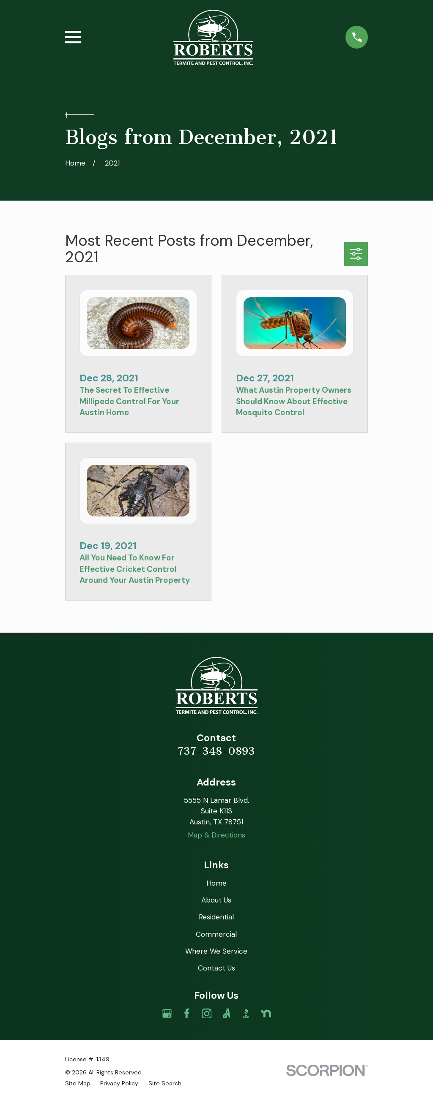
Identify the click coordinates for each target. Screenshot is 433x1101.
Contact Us (216, 968)
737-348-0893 (216, 751)
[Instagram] (207, 1014)
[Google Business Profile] (167, 1014)
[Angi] (227, 1014)
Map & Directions (216, 835)
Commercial (216, 934)
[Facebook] (187, 1014)
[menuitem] (77, 1083)
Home (216, 883)
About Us (216, 900)
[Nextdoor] (266, 1014)
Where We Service (216, 951)
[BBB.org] (246, 1014)
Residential (216, 917)
